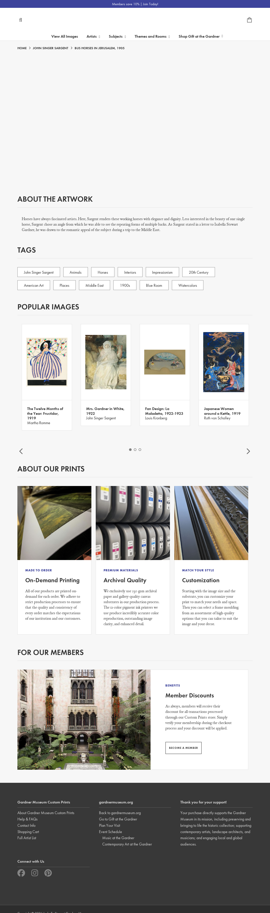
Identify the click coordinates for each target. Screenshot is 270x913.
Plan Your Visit (109, 816)
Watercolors (190, 285)
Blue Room (156, 285)
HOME (22, 48)
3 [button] (140, 449)
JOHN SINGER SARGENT (50, 48)
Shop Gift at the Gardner (201, 36)
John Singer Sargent (39, 272)
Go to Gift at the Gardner (118, 810)
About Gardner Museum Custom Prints (45, 804)
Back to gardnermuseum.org (120, 804)
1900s (127, 285)
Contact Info (26, 816)
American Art (34, 285)
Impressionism (164, 272)
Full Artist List (26, 829)
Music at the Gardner (118, 829)
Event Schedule (110, 822)
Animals (76, 272)
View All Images (64, 36)
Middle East (96, 285)
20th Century (201, 272)
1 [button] (130, 449)
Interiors (132, 272)
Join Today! (150, 4)
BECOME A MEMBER (168, 741)
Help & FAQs (27, 810)
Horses (104, 272)
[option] (46, 377)
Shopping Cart (28, 822)
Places (65, 285)
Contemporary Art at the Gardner (127, 835)
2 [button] (135, 449)
